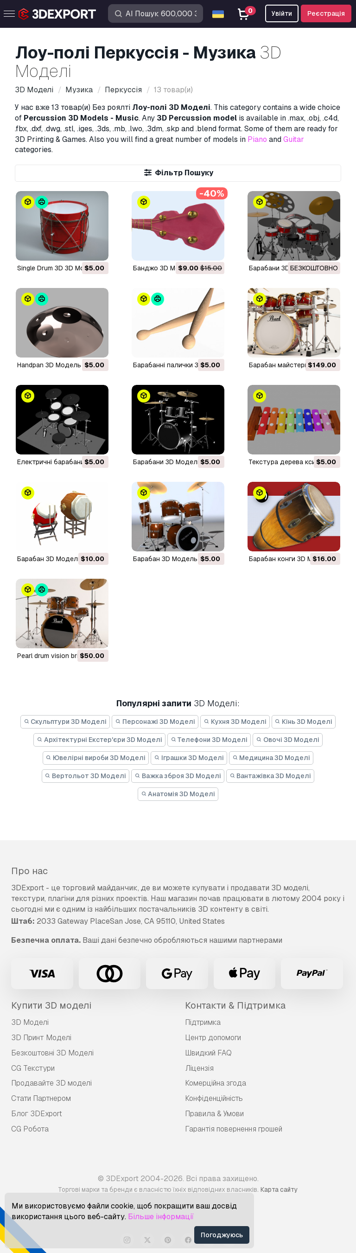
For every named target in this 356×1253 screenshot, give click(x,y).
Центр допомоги (213, 1037)
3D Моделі (30, 1022)
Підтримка (203, 1022)
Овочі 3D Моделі (287, 739)
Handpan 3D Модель (49, 365)
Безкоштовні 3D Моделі (52, 1053)
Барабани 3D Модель (283, 268)
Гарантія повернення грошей (233, 1129)
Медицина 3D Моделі (271, 758)
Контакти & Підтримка (235, 1005)
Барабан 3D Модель (165, 559)
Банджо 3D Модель (164, 268)
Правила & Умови (214, 1114)
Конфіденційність (214, 1098)
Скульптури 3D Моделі (65, 721)
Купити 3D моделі (51, 1005)
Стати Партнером (41, 1098)
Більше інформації (161, 1216)
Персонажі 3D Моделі (155, 721)
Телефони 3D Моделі (209, 739)
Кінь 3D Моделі (304, 721)
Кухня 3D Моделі (235, 721)
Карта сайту (279, 1189)
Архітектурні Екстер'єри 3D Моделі (99, 739)
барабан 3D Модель (49, 559)
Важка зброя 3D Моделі (177, 776)
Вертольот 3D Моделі (86, 776)
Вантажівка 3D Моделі (270, 776)
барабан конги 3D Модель (291, 559)
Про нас (29, 871)
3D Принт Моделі (41, 1037)
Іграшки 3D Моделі (189, 758)
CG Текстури (33, 1068)
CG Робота (30, 1129)
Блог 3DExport (36, 1114)
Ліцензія (199, 1068)
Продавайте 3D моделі (51, 1083)
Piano (257, 139)
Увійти (282, 13)
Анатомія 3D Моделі (178, 794)
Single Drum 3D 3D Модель (59, 268)
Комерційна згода (215, 1083)
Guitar (293, 139)
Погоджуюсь (222, 1235)
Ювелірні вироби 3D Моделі (96, 758)
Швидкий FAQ (208, 1053)
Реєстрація (326, 13)
